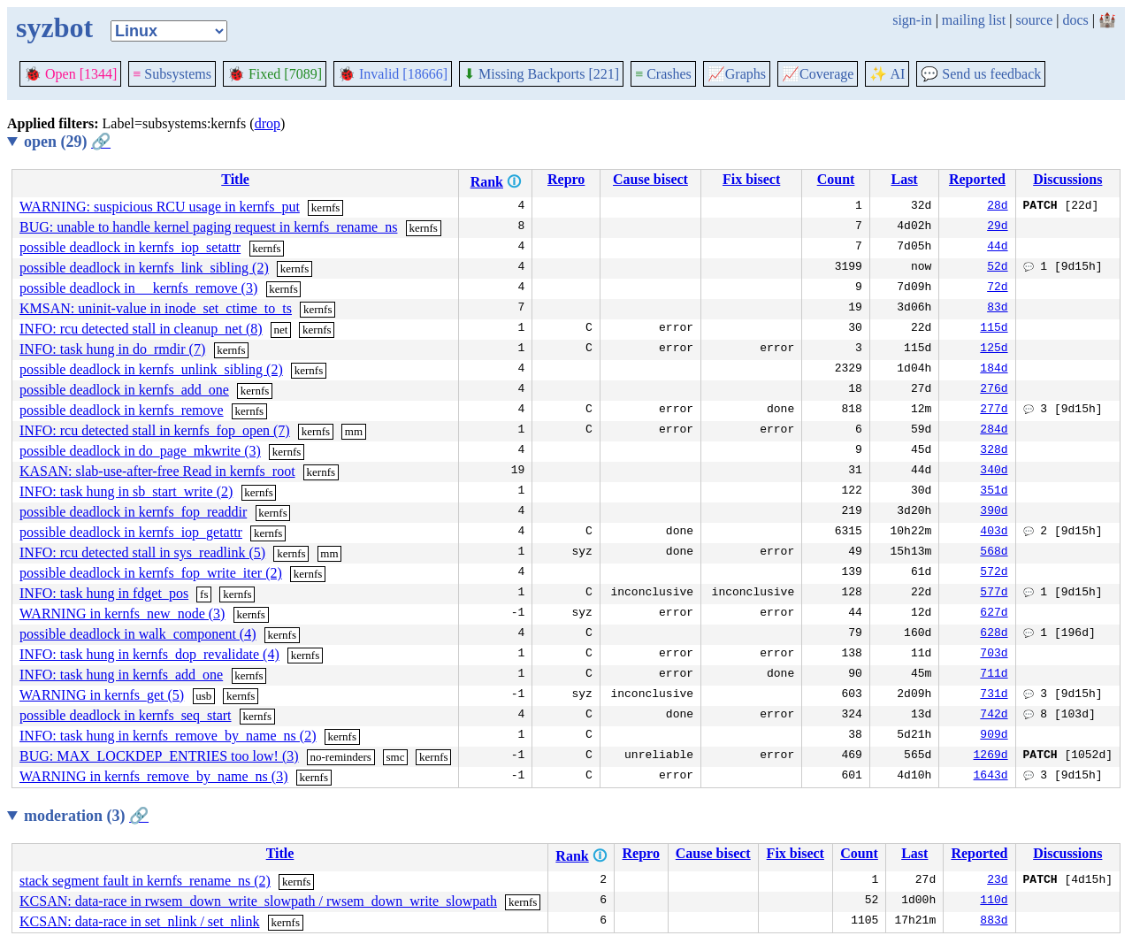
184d (993, 370)
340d (993, 471)
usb (203, 695)
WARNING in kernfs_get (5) (101, 694)
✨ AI (887, 73)
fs (204, 594)
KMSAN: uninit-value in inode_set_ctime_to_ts (155, 308)
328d (993, 451)
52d (997, 268)
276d (993, 390)
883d (993, 922)
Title (235, 179)
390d (993, 512)
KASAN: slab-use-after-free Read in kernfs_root (157, 471)
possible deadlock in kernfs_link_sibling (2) (144, 267)
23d (997, 881)
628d (993, 634)
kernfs (325, 207)
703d (993, 655)
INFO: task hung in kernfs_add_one (121, 674)
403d (993, 533)
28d (997, 207)
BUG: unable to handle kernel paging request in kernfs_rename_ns (208, 226)
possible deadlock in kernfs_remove (121, 410)
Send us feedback (981, 73)
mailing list (974, 19)
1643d (991, 777)
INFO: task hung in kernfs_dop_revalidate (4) (149, 654)
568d (993, 553)
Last (904, 179)
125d (993, 349)
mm (354, 431)
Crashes (663, 73)
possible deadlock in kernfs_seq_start (125, 715)
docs (1075, 19)
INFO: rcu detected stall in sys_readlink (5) (142, 552)
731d (993, 695)
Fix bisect (751, 179)
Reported (977, 179)
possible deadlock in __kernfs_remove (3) (138, 287)
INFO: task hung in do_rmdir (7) (112, 349)
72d (997, 288)
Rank (486, 181)
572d (993, 573)
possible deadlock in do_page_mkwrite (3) (140, 450)
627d (993, 614)
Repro (566, 179)
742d (993, 716)
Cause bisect (650, 179)
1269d (991, 756)
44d (997, 248)
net (281, 329)
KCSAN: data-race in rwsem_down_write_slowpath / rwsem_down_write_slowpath (258, 901)
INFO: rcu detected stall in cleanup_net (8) (141, 328)
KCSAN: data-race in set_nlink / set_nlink (139, 921)
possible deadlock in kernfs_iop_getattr (130, 532)
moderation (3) (86, 815)
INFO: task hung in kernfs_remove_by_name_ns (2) (168, 735)
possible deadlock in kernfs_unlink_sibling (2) (151, 369)
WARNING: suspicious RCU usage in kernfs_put (159, 206)
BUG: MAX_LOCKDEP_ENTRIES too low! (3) (159, 755)
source (1034, 19)
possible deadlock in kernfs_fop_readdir (133, 511)
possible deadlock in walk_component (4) (137, 633)
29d (997, 227)
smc (395, 756)
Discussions (1067, 179)
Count (836, 179)
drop (267, 123)
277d (993, 410)
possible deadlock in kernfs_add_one (124, 389)
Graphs (737, 73)
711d (993, 675)
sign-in (911, 19)
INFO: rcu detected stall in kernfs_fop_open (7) (154, 430)
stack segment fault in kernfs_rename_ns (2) (145, 880)
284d (993, 431)
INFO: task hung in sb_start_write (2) (126, 491)
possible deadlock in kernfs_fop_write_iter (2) (150, 572)
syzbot (54, 27)
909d (993, 736)
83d (997, 309)
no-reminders (340, 756)
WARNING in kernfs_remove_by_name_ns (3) (153, 776)
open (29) (67, 141)
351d (993, 492)
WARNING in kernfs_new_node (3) (122, 613)
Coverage (817, 73)
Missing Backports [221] (541, 73)
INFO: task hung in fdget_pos (103, 593)
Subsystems (172, 73)
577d (993, 594)
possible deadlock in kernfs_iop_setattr (130, 247)
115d (993, 329)
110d (993, 901)
